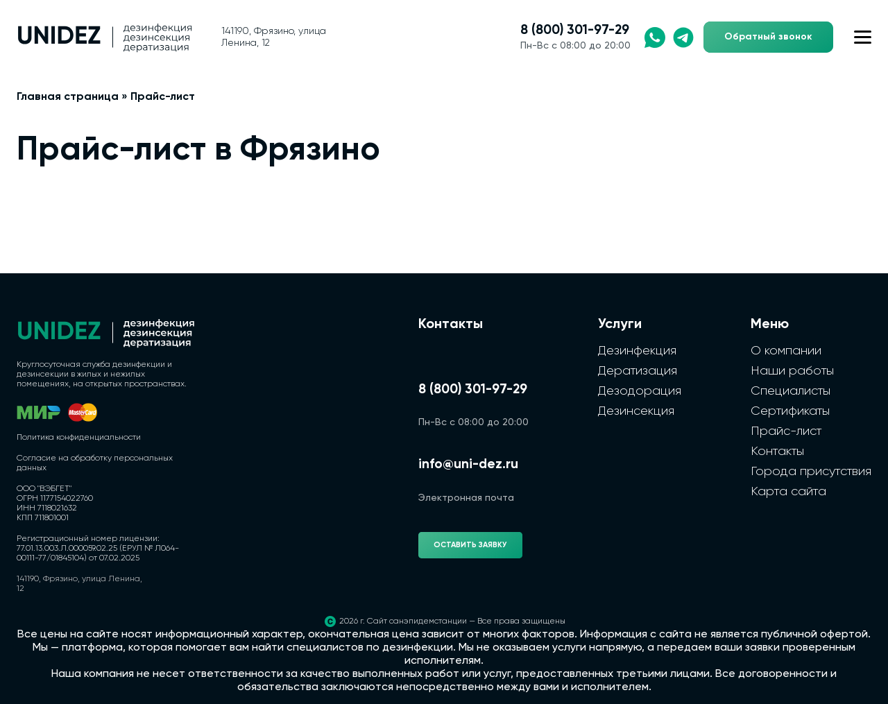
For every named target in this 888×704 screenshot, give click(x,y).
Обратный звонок (768, 37)
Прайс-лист (786, 431)
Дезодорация (639, 391)
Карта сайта (788, 492)
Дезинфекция (637, 351)
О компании (786, 351)
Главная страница (68, 97)
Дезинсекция (636, 411)
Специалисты (790, 391)
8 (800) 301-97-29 (574, 30)
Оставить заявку (470, 545)
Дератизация (637, 371)
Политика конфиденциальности (79, 437)
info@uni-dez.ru (468, 464)
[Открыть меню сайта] (862, 37)
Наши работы (792, 371)
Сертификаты (790, 411)
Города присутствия (811, 471)
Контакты (777, 451)
